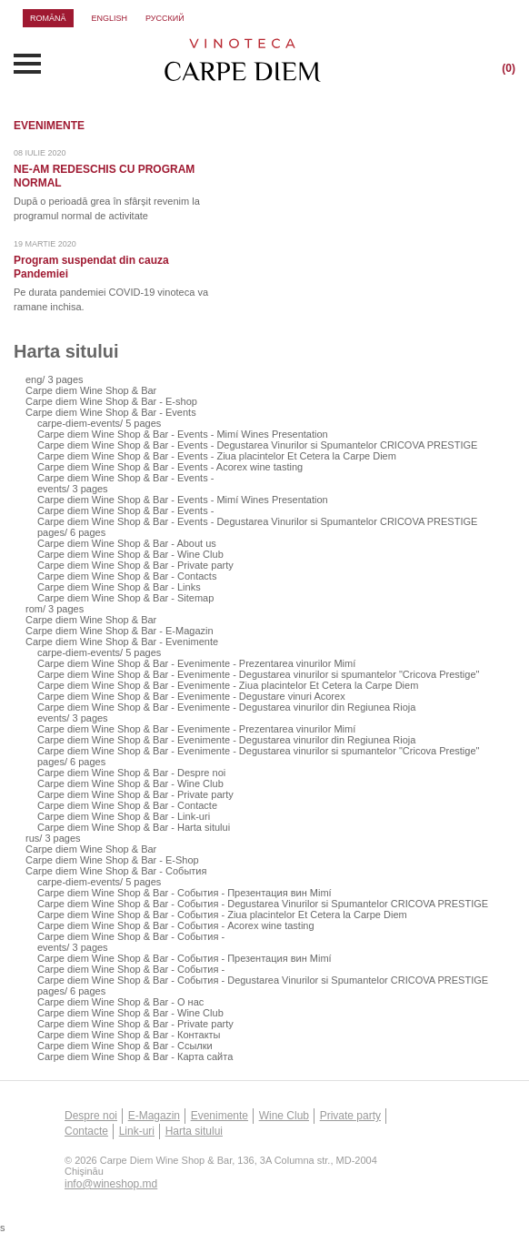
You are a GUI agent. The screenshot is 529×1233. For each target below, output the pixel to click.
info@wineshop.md (111, 1183)
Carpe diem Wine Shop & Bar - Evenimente (121, 641)
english (110, 18)
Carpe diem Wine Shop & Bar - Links (119, 586)
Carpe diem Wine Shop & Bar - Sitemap (125, 597)
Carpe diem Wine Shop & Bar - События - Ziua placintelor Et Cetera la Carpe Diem (222, 914)
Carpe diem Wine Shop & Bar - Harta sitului (133, 827)
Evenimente (219, 1115)
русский (165, 18)
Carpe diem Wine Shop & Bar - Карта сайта (135, 1056)
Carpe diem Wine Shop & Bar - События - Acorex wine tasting (175, 925)
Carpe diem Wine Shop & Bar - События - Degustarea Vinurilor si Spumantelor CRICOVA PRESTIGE (262, 903)
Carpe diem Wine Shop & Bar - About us (126, 543)
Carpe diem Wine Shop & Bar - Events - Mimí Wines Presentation (182, 434)
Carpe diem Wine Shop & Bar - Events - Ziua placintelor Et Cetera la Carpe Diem (216, 455)
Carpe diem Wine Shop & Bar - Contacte (127, 805)
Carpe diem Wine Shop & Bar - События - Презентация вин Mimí (184, 892)
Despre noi (91, 1115)
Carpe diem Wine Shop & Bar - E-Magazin (119, 630)
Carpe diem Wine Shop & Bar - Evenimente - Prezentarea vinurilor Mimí (196, 663)
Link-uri (137, 1131)
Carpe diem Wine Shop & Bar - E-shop (111, 401)
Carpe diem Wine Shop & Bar (90, 390)
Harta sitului (194, 1131)
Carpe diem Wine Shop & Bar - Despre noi (131, 772)
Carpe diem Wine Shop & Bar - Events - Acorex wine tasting (170, 466)
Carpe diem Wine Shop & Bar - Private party (135, 565)
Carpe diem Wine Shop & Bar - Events (110, 412)
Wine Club (284, 1115)
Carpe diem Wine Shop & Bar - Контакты (129, 1034)
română (48, 18)
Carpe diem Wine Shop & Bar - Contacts (126, 576)
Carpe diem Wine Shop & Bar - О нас (120, 1001)
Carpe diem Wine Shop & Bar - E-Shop (112, 859)
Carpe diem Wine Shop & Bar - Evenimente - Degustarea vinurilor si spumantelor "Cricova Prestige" (258, 674)
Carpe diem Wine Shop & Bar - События (115, 870)
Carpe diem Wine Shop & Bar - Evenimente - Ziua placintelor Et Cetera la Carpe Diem (227, 685)
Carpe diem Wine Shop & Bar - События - (131, 936)
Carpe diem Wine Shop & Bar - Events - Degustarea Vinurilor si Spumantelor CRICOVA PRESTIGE (257, 445)
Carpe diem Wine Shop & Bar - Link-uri (123, 816)
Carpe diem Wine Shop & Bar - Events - (125, 477)
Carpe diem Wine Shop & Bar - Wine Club (130, 554)
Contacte (86, 1131)
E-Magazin (154, 1115)
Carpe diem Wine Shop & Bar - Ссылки (125, 1045)
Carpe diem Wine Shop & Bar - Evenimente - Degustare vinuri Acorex (191, 696)
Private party (350, 1115)
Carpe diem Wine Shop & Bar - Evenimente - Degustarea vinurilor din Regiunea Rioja (226, 707)
